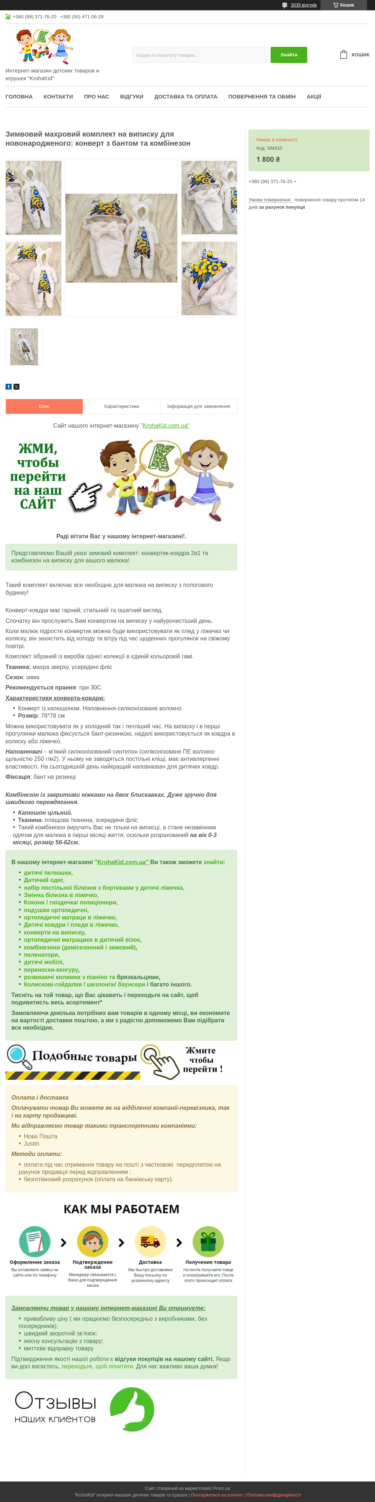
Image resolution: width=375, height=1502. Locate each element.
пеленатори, (41, 955)
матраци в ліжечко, (89, 917)
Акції (314, 96)
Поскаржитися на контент (217, 1495)
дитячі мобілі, (44, 962)
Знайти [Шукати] (289, 54)
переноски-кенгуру (51, 970)
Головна (19, 96)
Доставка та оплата (186, 96)
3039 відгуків (304, 5)
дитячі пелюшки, (48, 873)
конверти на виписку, (55, 932)
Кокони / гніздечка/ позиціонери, (71, 902)
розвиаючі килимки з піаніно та (70, 977)
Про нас (96, 96)
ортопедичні (43, 917)
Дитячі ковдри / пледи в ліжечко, (71, 925)
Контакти (58, 96)
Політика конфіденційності (274, 1495)
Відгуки (131, 96)
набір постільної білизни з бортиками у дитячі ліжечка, (104, 888)
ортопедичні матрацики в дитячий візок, (82, 940)
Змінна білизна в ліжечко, (61, 895)
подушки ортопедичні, (56, 910)
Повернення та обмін (262, 96)
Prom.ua (222, 1488)
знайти (213, 862)
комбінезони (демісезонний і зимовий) (79, 947)
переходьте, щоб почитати (97, 1366)
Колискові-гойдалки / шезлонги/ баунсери (84, 984)
